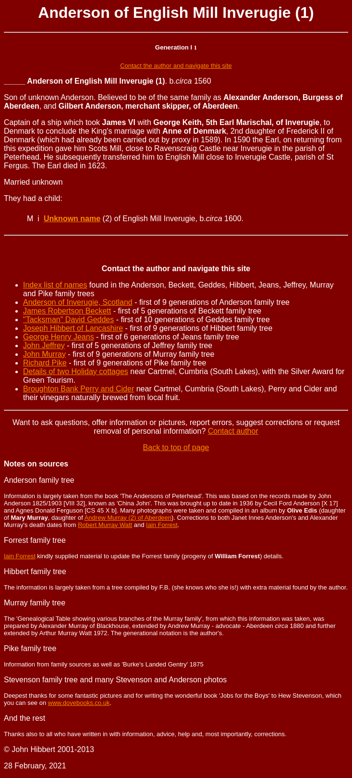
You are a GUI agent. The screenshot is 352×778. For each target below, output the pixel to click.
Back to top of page (176, 447)
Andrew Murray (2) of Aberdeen (128, 517)
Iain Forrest (162, 524)
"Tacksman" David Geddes (68, 319)
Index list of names (55, 285)
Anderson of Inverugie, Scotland (78, 302)
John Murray (44, 354)
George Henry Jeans (58, 337)
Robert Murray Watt (105, 524)
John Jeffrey (44, 345)
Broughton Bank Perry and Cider (78, 389)
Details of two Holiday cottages (75, 371)
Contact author (233, 431)
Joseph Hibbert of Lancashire (73, 328)
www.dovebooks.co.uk (79, 702)
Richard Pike (45, 363)
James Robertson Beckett (67, 311)
